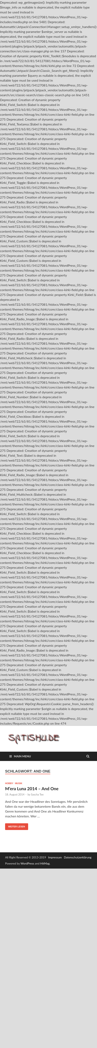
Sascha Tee (37, 794)
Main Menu (22, 756)
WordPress (27, 863)
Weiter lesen (16, 826)
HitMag (45, 863)
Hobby (9, 783)
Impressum (55, 857)
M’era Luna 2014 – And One (31, 788)
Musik (18, 783)
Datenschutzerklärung (77, 857)
